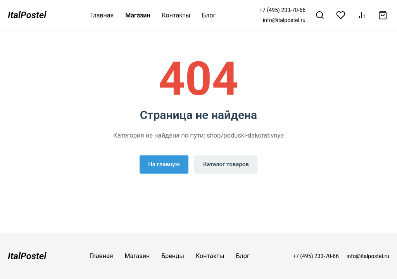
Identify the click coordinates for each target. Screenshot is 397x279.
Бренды (172, 256)
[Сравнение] (361, 15)
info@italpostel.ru (284, 20)
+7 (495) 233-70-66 (282, 10)
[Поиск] (319, 15)
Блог (209, 15)
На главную (164, 164)
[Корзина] (382, 15)
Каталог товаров (226, 164)
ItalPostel (27, 15)
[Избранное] (340, 15)
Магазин (137, 15)
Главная (102, 15)
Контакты (176, 15)
